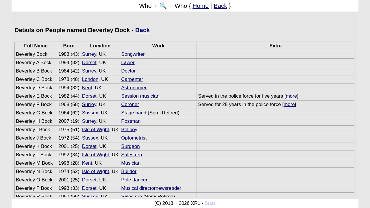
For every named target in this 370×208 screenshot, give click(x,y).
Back (220, 5)
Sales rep (131, 154)
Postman (130, 121)
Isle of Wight (95, 129)
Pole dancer (134, 180)
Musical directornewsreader (151, 188)
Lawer (127, 62)
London (90, 79)
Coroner (130, 104)
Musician (130, 163)
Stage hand (133, 113)
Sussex (90, 113)
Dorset (89, 62)
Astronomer (134, 87)
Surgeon (130, 146)
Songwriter (133, 54)
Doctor (128, 71)
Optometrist (134, 138)
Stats (210, 203)
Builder (128, 171)
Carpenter (132, 79)
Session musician (140, 96)
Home (201, 5)
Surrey (89, 54)
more (291, 96)
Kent (87, 87)
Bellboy (129, 129)
